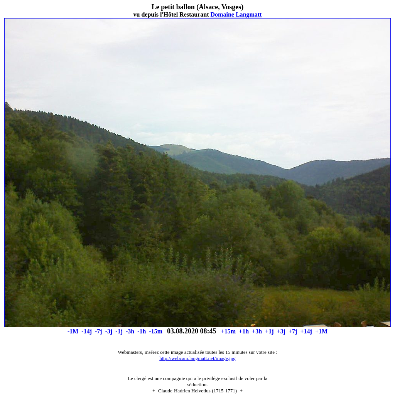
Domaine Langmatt (236, 14)
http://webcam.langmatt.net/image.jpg (197, 358)
